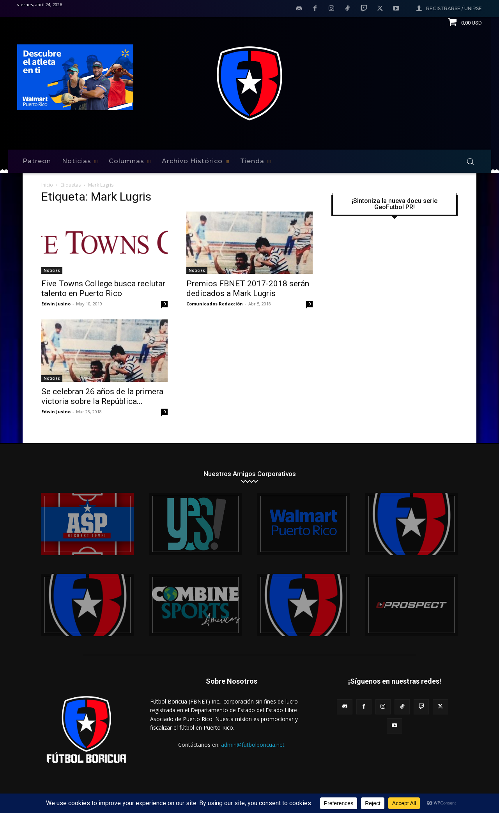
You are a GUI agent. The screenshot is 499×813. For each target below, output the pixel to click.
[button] (470, 161)
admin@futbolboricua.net (253, 744)
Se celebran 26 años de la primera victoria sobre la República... (102, 396)
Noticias (52, 270)
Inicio (47, 185)
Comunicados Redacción (214, 304)
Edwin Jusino (56, 304)
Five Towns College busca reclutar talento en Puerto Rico (103, 288)
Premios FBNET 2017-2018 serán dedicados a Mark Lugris (247, 288)
